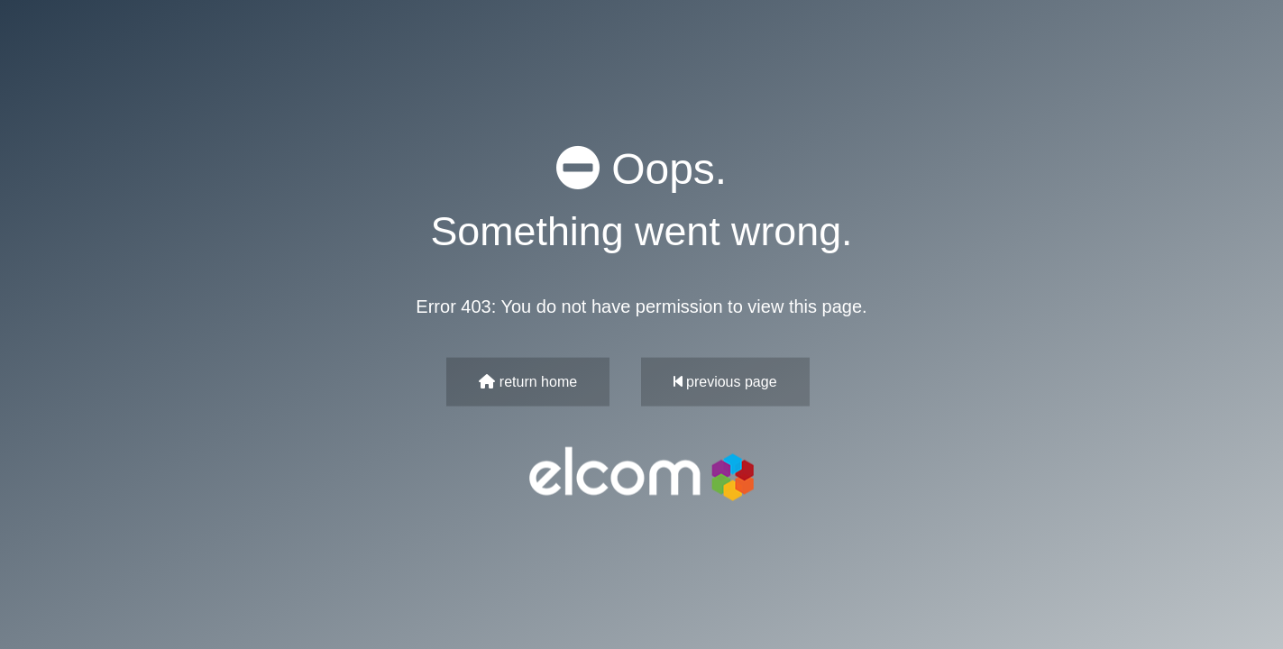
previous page (725, 380)
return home (528, 380)
